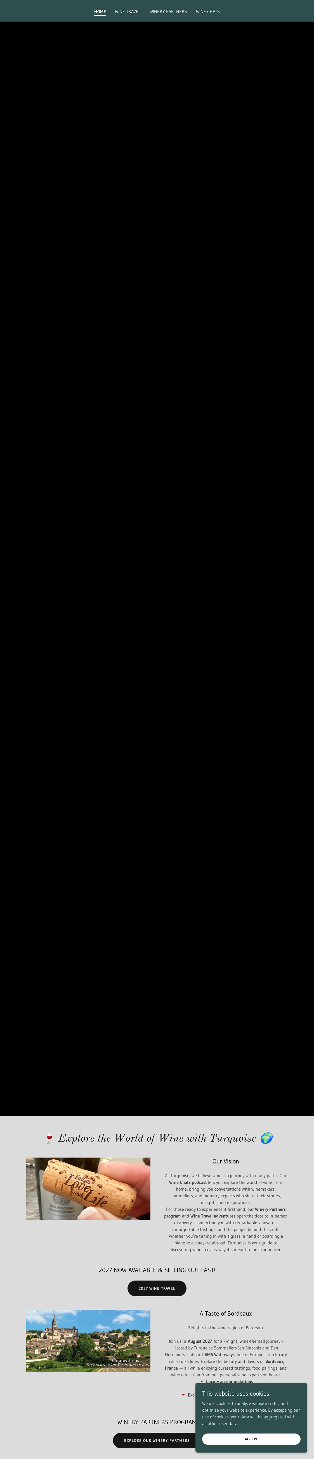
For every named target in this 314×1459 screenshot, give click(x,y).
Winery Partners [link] (168, 11)
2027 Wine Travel (157, 1288)
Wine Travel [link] (128, 11)
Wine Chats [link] (208, 11)
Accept (251, 1439)
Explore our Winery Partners (157, 1440)
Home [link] (100, 11)
